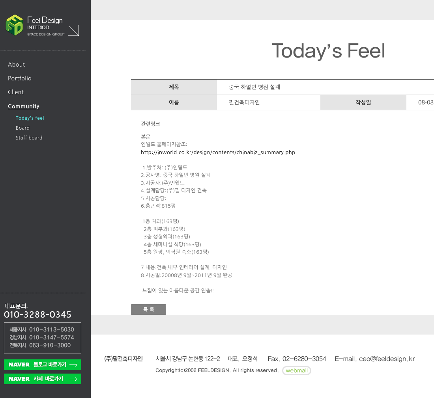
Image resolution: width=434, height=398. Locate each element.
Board (23, 128)
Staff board (29, 138)
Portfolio (20, 78)
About (16, 64)
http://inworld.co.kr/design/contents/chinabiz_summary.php (218, 152)
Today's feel (30, 118)
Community (23, 106)
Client (16, 92)
